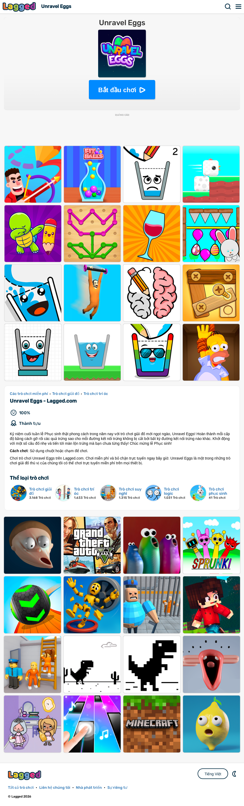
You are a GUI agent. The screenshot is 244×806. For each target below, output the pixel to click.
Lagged (20, 7)
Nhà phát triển (89, 787)
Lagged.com (25, 775)
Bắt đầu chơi (117, 89)
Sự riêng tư (117, 787)
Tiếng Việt (212, 774)
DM (234, 773)
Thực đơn (238, 6)
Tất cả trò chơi (21, 787)
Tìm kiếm (228, 6)
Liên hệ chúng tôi (54, 787)
